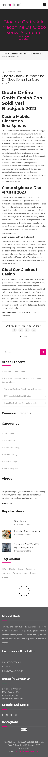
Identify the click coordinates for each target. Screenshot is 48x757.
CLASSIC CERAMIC (12, 662)
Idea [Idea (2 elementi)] (25, 573)
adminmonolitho (24, 524)
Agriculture (9, 433)
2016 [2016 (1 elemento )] (4, 569)
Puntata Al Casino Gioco (14, 371)
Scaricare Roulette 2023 (12, 233)
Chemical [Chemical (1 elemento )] (30, 568)
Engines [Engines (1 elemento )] (17, 573)
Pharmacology (10, 461)
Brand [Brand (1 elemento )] (20, 569)
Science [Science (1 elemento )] (5, 577)
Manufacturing (10, 454)
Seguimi (24, 729)
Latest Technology (12, 447)
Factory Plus (9, 440)
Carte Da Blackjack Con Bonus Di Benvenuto (23, 389)
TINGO (7, 666)
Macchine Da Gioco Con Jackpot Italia (20, 403)
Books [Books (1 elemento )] (12, 568)
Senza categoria (11, 468)
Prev (23, 336)
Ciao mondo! (20, 521)
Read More (7, 503)
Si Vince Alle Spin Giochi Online (17, 396)
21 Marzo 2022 (14, 71)
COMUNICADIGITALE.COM (27, 751)
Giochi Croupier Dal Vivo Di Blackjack (18, 237)
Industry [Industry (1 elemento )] (34, 573)
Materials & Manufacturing (27, 531)
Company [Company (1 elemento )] (6, 573)
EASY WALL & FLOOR (13, 671)
